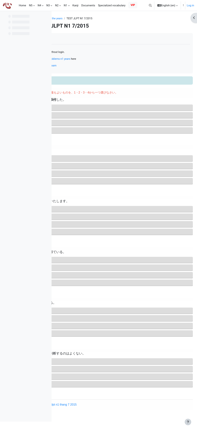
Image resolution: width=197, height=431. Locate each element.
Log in (190, 5)
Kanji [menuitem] (76, 5)
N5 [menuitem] (30, 5)
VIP (133, 5)
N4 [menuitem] (39, 5)
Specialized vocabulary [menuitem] (112, 5)
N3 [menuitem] (48, 5)
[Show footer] (188, 422)
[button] (150, 5)
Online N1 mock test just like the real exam (87, 66)
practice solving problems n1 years (106, 59)
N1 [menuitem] (65, 5)
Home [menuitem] (22, 5)
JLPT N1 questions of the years (77, 18)
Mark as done (70, 38)
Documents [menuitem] (88, 5)
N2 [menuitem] (56, 5)
